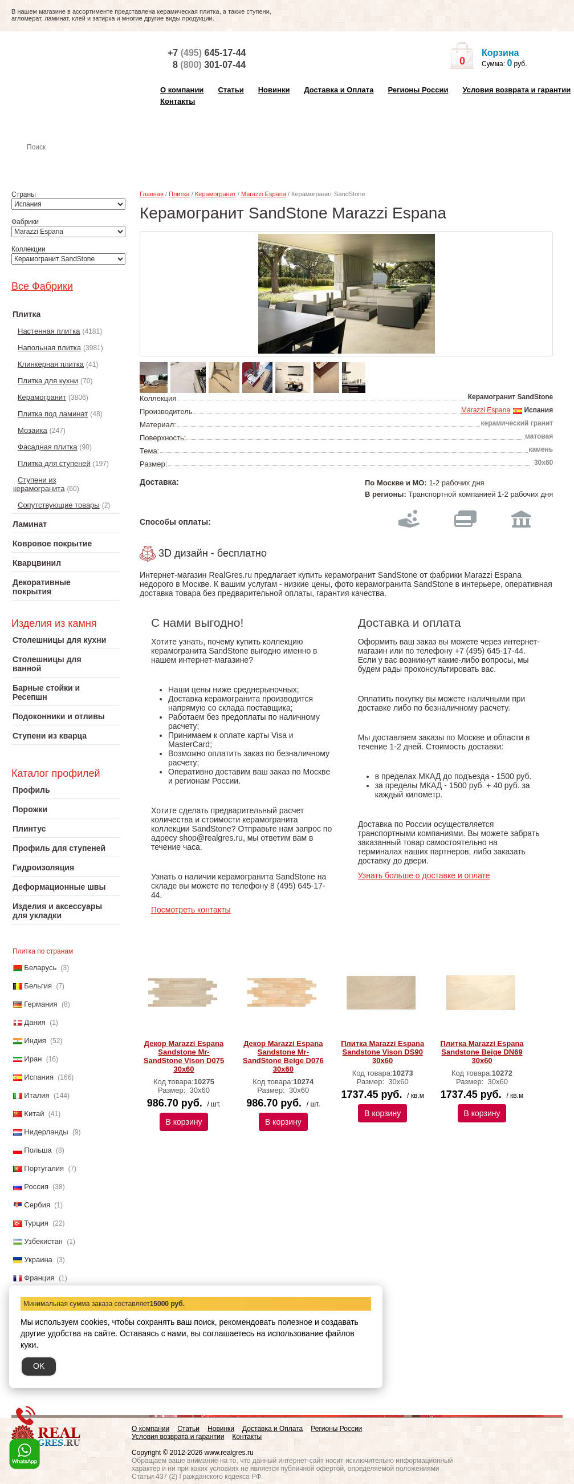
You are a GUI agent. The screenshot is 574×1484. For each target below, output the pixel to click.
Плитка (179, 193)
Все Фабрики (42, 286)
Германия (40, 1004)
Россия (36, 1186)
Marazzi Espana (263, 193)
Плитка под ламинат (53, 413)
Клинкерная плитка (51, 364)
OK (38, 1366)
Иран (33, 1059)
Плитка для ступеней (54, 463)
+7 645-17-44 (207, 53)
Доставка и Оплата (338, 90)
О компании (181, 90)
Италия (36, 1095)
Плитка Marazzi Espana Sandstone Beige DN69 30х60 (481, 1052)
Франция (39, 1278)
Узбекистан (43, 1241)
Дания (35, 1022)
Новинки (274, 90)
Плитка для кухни (48, 380)
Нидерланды (46, 1132)
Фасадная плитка (48, 447)
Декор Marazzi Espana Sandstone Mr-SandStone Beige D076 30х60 (283, 1056)
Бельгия (38, 986)
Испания (39, 1077)
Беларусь (40, 967)
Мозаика (32, 430)
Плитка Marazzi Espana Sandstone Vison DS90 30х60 (382, 1052)
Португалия (44, 1168)
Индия (35, 1040)
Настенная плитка (77, 163)
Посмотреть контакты (191, 909)
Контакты (177, 101)
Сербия (37, 1205)
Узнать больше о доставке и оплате (424, 875)
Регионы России (418, 90)
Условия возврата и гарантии (516, 90)
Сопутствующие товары (59, 505)
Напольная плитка (49, 347)
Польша (37, 1150)
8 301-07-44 (209, 65)
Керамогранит (42, 397)
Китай (34, 1113)
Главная (152, 193)
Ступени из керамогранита (38, 484)
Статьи (230, 90)
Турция (36, 1223)
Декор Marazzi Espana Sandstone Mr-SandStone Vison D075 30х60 (184, 1056)
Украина (38, 1259)
